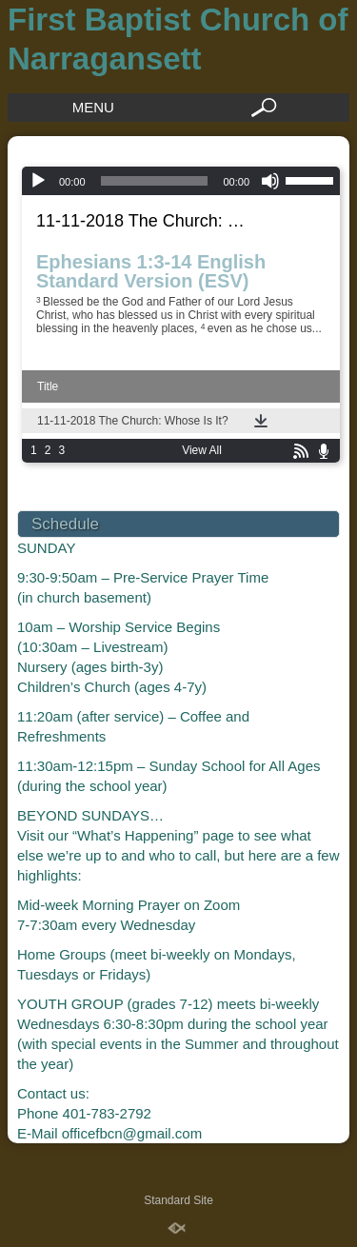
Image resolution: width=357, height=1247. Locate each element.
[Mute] (270, 180)
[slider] (154, 181)
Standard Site (178, 1200)
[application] (181, 181)
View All (202, 450)
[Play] (38, 180)
